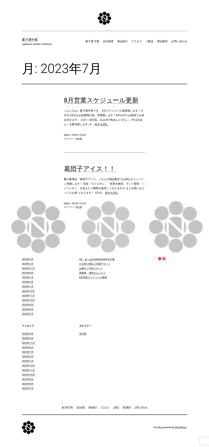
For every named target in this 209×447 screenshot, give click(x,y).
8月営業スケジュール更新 (101, 100)
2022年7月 (27, 313)
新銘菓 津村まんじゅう (92, 272)
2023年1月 (27, 286)
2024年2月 (27, 263)
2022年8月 (27, 309)
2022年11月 (28, 295)
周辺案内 (162, 41)
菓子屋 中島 (92, 41)
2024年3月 (27, 259)
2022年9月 (27, 304)
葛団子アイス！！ (89, 168)
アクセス (136, 41)
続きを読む (101, 124)
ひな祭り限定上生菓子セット (94, 263)
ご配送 (149, 41)
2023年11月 (28, 268)
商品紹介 (122, 41)
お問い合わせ (179, 41)
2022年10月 (28, 300)
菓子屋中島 (30, 39)
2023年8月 (27, 272)
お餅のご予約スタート (91, 268)
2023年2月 (27, 282)
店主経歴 (108, 41)
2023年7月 (27, 277)
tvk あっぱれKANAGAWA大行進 (97, 259)
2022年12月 (28, 291)
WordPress (180, 427)
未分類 (79, 139)
